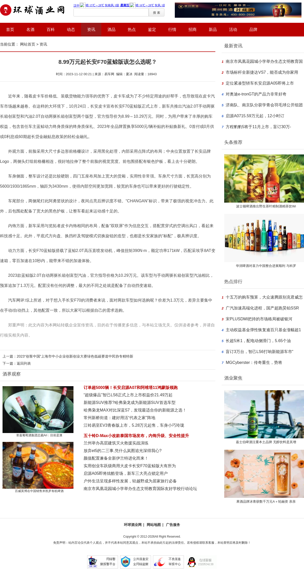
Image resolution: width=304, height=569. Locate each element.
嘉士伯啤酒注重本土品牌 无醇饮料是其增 (266, 442)
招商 (192, 29)
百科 (51, 29)
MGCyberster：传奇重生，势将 (254, 362)
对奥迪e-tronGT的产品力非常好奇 (256, 94)
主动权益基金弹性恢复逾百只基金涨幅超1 (263, 330)
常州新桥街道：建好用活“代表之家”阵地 (119, 418)
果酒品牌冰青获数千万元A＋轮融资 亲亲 (265, 501)
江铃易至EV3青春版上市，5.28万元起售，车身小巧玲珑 (134, 425)
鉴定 (152, 29)
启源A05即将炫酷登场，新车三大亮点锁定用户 (126, 473)
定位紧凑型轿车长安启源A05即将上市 (260, 83)
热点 (132, 29)
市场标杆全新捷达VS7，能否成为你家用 (262, 72)
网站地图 (154, 525)
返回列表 (24, 363)
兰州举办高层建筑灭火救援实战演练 (116, 443)
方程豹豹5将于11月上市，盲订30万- (258, 127)
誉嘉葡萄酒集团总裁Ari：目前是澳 (39, 435)
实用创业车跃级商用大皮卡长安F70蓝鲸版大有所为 (130, 466)
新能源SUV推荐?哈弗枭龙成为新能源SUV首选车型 (130, 402)
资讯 (91, 29)
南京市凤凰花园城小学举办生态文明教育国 (264, 61)
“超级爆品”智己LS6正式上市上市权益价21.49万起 (128, 395)
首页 (10, 29)
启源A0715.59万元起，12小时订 (255, 116)
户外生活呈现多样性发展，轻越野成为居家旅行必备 (130, 481)
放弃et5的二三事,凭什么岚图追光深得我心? (123, 450)
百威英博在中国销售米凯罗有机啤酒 (39, 491)
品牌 (253, 29)
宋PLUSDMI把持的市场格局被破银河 (259, 319)
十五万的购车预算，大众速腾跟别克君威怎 (264, 297)
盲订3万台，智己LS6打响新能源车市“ (259, 351)
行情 (172, 29)
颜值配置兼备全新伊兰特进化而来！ (116, 458)
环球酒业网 (133, 525)
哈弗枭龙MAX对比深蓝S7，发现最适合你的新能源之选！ (135, 410)
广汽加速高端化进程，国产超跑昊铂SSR (262, 308)
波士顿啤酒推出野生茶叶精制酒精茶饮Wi (266, 206)
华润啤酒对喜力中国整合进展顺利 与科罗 (266, 266)
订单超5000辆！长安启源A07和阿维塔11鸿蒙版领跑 (131, 387)
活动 (233, 29)
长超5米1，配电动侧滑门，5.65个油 (258, 341)
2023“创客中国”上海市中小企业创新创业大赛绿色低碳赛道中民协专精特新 (75, 356)
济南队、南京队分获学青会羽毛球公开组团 (264, 105)
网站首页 (27, 44)
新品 (213, 29)
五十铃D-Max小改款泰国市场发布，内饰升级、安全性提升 (136, 436)
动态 (71, 29)
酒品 (111, 29)
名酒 (30, 29)
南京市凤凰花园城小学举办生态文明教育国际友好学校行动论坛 (140, 488)
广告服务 (173, 525)
